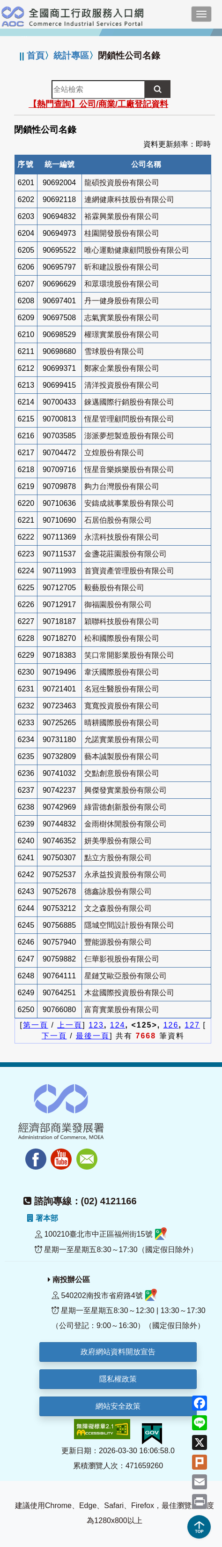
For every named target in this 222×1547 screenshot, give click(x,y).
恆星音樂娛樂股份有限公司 (129, 469)
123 (96, 1025)
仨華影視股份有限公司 (121, 959)
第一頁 (35, 1025)
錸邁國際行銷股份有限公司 (129, 402)
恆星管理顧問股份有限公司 (129, 419)
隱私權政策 (118, 1379)
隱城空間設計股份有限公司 (129, 925)
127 (192, 1025)
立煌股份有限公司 (114, 453)
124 (118, 1025)
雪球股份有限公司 (114, 351)
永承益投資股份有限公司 (125, 875)
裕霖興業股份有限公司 (121, 216)
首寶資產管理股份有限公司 (129, 571)
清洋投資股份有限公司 (121, 385)
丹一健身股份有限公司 (121, 301)
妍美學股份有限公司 (118, 841)
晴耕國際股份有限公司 (121, 723)
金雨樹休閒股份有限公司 (125, 824)
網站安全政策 (118, 1406)
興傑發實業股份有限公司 (125, 790)
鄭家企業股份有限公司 (121, 368)
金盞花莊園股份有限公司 (125, 554)
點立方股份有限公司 (118, 858)
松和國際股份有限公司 (121, 638)
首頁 (35, 55)
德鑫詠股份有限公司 (118, 891)
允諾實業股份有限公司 (121, 739)
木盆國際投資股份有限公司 (129, 993)
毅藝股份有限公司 (114, 588)
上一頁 (69, 1025)
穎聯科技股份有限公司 (121, 621)
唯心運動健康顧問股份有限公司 (136, 250)
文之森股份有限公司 (118, 908)
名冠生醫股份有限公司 (121, 689)
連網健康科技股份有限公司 (129, 199)
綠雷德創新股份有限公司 (125, 807)
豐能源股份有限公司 (118, 942)
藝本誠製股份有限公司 (121, 756)
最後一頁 (93, 1036)
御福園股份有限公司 (118, 604)
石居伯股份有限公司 (118, 520)
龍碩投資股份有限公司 (121, 183)
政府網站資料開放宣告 (118, 1352)
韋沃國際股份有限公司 (121, 672)
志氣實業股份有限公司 (121, 318)
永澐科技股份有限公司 (121, 537)
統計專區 (71, 55)
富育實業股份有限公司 (121, 1010)
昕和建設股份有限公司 (121, 267)
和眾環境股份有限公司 (121, 284)
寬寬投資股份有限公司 (121, 706)
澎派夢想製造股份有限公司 (129, 436)
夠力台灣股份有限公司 (121, 486)
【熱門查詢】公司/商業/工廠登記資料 (98, 104)
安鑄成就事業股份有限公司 (129, 503)
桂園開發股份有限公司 (121, 233)
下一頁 (54, 1036)
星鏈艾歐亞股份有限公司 (125, 976)
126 (171, 1025)
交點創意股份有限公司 (121, 773)
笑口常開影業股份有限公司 (129, 655)
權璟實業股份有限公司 (121, 334)
